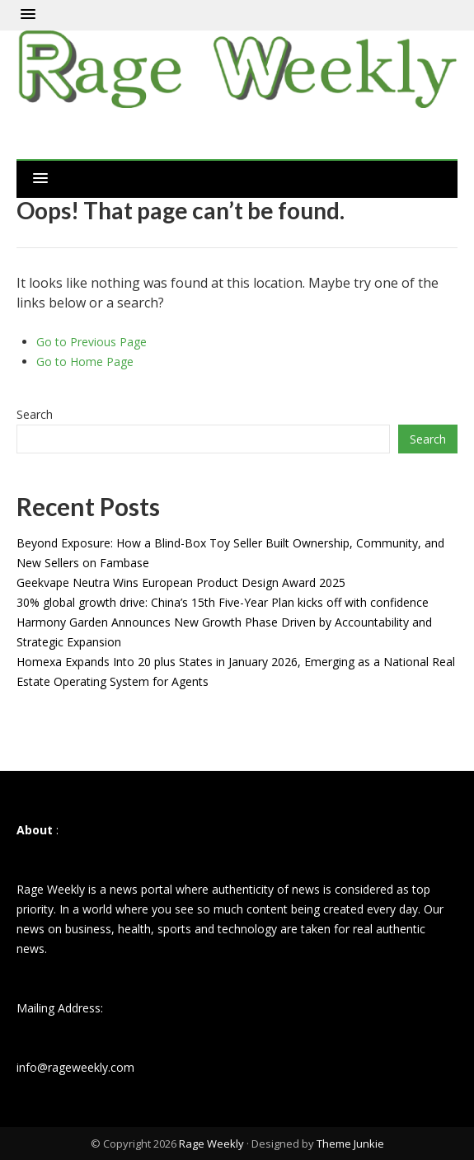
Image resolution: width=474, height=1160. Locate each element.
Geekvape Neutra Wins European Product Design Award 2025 (180, 582)
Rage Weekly (211, 1143)
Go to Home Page (85, 361)
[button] (28, 15)
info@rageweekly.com (75, 1067)
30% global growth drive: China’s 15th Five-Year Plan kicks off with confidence (222, 602)
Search (34, 414)
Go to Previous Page (91, 342)
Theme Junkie (350, 1143)
